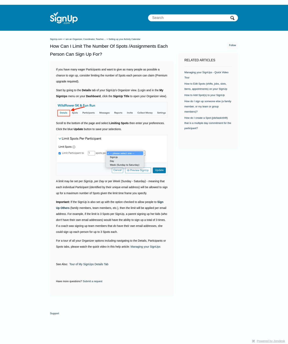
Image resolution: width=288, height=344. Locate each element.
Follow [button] (232, 45)
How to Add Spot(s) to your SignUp (204, 95)
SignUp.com (56, 39)
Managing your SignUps (145, 246)
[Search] (193, 17)
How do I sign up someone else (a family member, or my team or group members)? (207, 106)
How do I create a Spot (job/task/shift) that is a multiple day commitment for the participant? (207, 123)
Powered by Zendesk (271, 341)
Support (54, 313)
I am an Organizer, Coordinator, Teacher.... (85, 39)
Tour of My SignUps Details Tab (88, 264)
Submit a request (92, 281)
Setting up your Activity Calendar (124, 39)
